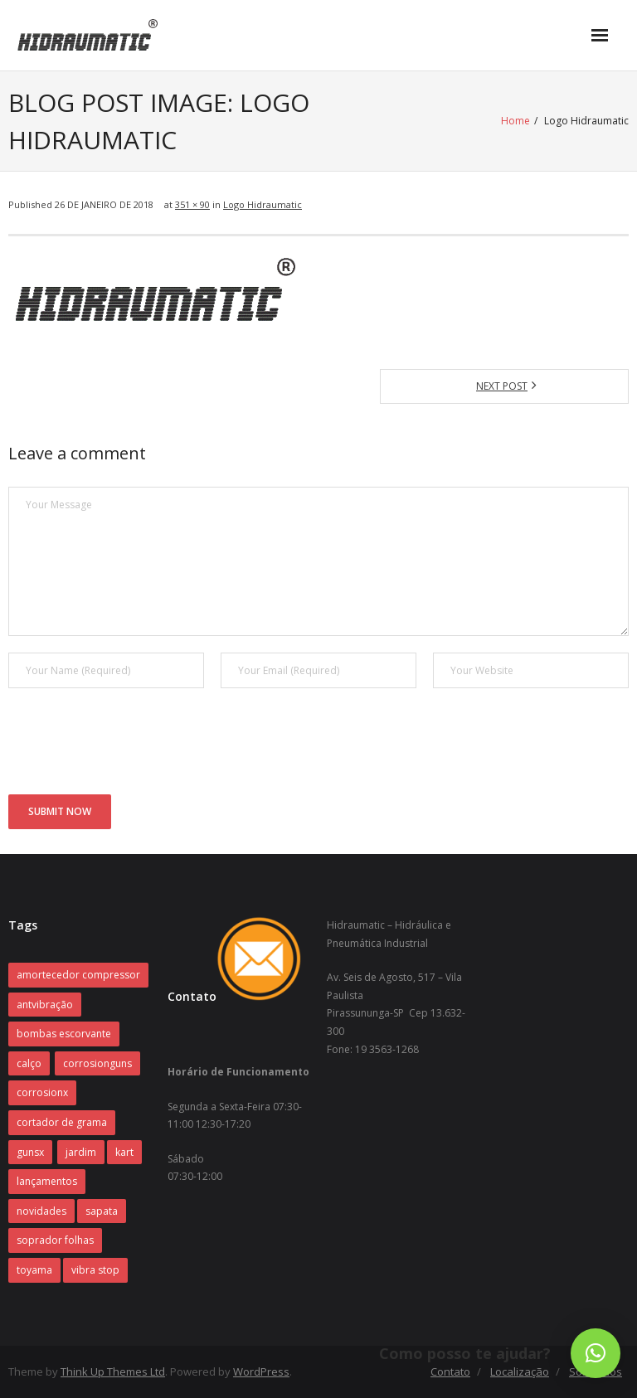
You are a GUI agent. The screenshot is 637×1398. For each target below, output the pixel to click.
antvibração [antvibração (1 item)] (45, 1005)
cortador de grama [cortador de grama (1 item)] (62, 1122)
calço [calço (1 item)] (29, 1063)
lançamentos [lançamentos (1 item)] (47, 1181)
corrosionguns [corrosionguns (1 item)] (97, 1063)
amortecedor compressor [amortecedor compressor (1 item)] (78, 975)
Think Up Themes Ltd (113, 1371)
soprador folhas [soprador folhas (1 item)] (55, 1240)
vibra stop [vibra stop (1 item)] (95, 1270)
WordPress (261, 1371)
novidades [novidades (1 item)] (41, 1211)
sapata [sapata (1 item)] (101, 1211)
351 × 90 (192, 204)
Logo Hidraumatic (262, 204)
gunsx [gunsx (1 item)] (30, 1152)
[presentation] (134, 745)
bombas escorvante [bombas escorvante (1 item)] (64, 1034)
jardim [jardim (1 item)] (81, 1152)
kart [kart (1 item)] (124, 1152)
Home (515, 121)
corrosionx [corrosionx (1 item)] (42, 1092)
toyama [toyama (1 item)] (34, 1270)
